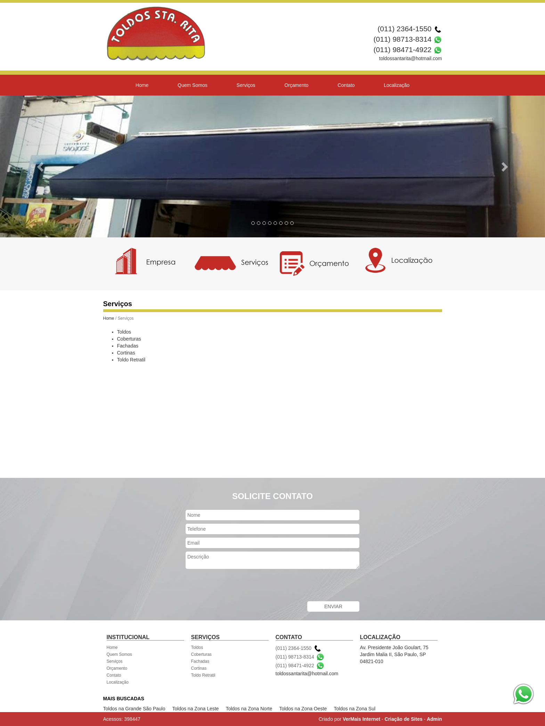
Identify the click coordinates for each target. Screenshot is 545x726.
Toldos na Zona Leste (195, 708)
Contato (346, 85)
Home (142, 85)
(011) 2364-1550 (404, 29)
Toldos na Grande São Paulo (134, 708)
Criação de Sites (404, 719)
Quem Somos (193, 85)
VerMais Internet (361, 719)
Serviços (246, 85)
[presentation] (238, 585)
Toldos (124, 332)
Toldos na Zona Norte (249, 708)
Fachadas (127, 346)
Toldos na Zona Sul (354, 708)
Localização (396, 85)
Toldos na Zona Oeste (303, 708)
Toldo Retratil (131, 359)
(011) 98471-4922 (403, 50)
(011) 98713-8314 (403, 39)
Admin (434, 719)
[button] (41, 166)
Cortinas (126, 353)
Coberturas (129, 339)
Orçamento (296, 85)
